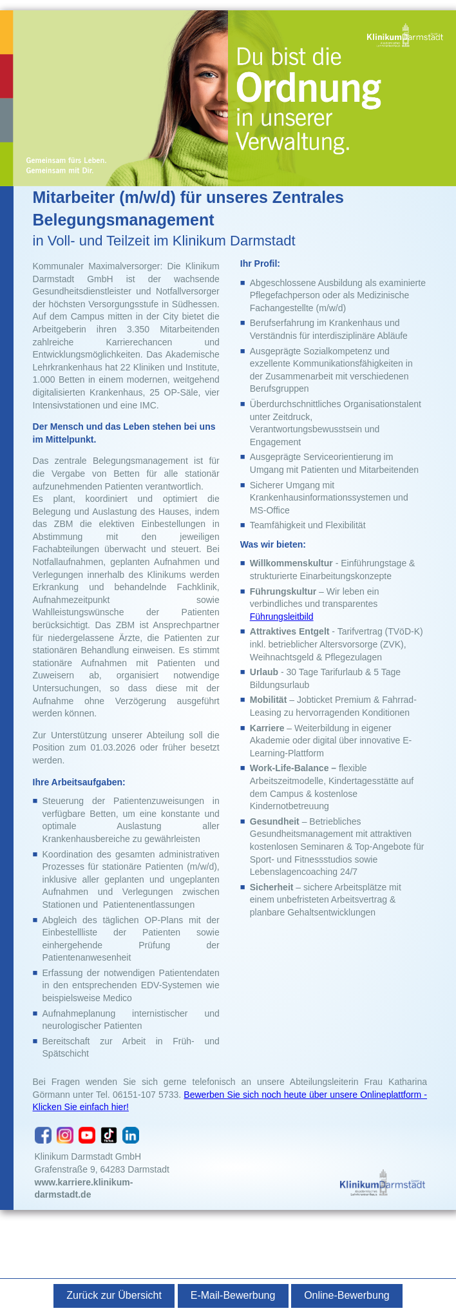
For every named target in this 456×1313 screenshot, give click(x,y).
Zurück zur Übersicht (114, 1295)
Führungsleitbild (282, 616)
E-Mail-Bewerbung (233, 1295)
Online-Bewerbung (347, 1295)
